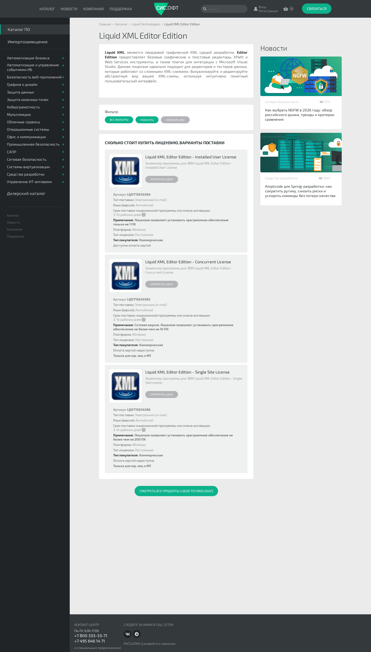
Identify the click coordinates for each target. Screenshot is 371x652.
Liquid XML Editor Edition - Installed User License (190, 156)
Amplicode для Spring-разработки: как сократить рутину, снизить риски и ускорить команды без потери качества (300, 191)
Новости (69, 9)
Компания (93, 9)
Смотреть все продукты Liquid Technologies (176, 491)
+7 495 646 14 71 (89, 640)
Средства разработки (281, 178)
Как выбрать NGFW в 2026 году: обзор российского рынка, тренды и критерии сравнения (299, 114)
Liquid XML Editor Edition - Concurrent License (188, 261)
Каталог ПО (19, 29)
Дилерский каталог (26, 193)
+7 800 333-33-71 (90, 635)
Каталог (47, 9)
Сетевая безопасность (282, 102)
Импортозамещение (28, 41)
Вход (262, 7)
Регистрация (268, 11)
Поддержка (120, 9)
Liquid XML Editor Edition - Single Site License (187, 371)
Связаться (317, 8)
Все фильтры (119, 119)
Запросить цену (161, 179)
